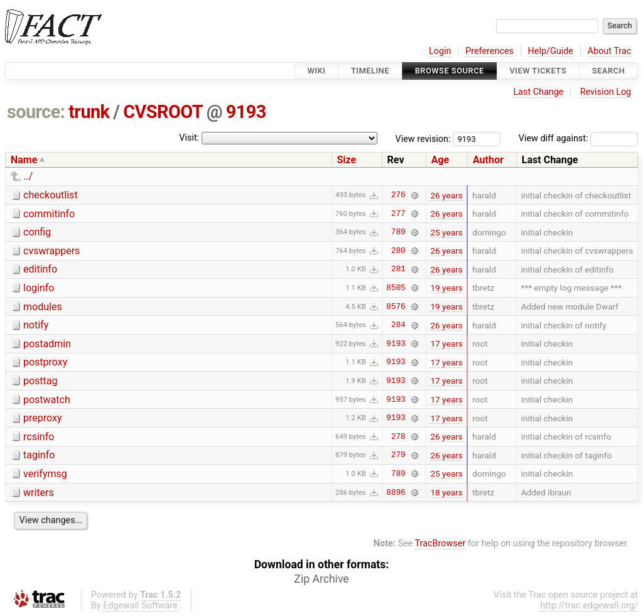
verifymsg (45, 474)
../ (28, 176)
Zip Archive (321, 579)
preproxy (42, 418)
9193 (246, 111)
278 (398, 436)
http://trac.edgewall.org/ (589, 605)
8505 (396, 287)
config (37, 232)
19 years (446, 288)
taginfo (39, 455)
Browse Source (449, 70)
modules (42, 307)
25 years (446, 232)
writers (38, 493)
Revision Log (606, 92)
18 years (446, 492)
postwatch (46, 400)
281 (398, 269)
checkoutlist (50, 195)
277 (398, 213)
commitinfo (49, 214)
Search (608, 70)
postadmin (47, 344)
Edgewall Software (140, 605)
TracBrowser (440, 543)
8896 (396, 492)
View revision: (423, 138)
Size (347, 160)
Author (488, 160)
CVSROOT (163, 111)
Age (440, 160)
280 (398, 250)
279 (398, 455)
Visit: (189, 137)
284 (398, 325)
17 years (446, 343)
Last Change (538, 92)
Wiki (316, 70)
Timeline (370, 70)
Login (440, 51)
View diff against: (578, 138)
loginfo (38, 288)
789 (398, 232)
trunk (88, 111)
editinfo (40, 269)
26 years (446, 195)
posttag (40, 381)
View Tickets (538, 70)
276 (398, 195)
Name (24, 160)
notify (35, 325)
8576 (396, 306)
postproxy (45, 362)
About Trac (610, 51)
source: (36, 111)
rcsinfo (38, 437)
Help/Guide (550, 51)
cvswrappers (51, 251)
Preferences (489, 51)
